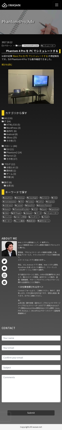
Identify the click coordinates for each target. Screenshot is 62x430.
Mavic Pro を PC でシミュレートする (30, 55)
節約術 (9, 170)
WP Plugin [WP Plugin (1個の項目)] (17, 213)
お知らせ (10, 167)
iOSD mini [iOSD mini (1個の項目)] (8, 205)
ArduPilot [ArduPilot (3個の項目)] (8, 198)
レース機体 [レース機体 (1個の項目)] (20, 221)
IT (5, 121)
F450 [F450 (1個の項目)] (55, 198)
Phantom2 (11, 152)
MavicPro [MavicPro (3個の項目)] (30, 205)
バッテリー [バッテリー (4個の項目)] (35, 217)
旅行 (6, 182)
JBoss (9, 137)
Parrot (9, 155)
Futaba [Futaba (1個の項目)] (30, 201)
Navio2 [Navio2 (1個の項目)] (7, 209)
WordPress (11, 127)
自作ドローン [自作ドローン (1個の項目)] (44, 221)
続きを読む (7, 64)
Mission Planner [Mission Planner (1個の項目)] (45, 205)
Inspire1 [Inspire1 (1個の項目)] (51, 201)
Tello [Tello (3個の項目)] (6, 213)
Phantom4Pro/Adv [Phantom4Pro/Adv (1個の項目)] (22, 209)
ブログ (7, 164)
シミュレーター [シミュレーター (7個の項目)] (52, 213)
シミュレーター (49, 45)
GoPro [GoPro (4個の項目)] (40, 201)
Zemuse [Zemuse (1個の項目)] (29, 213)
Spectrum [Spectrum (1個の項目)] (55, 209)
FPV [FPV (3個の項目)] (21, 201)
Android (10, 134)
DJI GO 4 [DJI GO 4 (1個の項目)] (45, 198)
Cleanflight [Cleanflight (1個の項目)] (33, 198)
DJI (19, 45)
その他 (9, 140)
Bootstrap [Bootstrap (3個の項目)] (20, 198)
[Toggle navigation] (56, 5)
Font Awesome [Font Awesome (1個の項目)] (10, 201)
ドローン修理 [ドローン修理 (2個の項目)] (21, 217)
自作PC (9, 131)
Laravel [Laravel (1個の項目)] (19, 205)
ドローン (8, 45)
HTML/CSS (11, 124)
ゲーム (9, 173)
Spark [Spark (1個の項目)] (44, 209)
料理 (8, 177)
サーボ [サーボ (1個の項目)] (38, 213)
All (5, 118)
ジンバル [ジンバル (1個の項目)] (8, 217)
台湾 (8, 185)
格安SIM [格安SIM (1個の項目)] (32, 221)
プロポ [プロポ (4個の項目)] (46, 217)
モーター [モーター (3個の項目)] (8, 221)
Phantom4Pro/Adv (31, 45)
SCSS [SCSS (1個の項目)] (35, 209)
